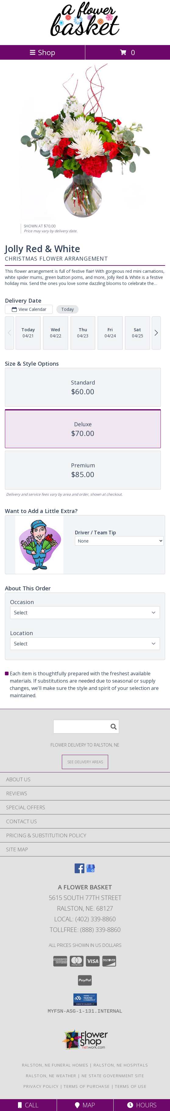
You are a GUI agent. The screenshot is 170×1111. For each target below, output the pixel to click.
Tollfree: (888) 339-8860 (85, 930)
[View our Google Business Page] (90, 871)
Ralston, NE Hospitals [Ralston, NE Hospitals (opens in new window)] (121, 1065)
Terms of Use (131, 1086)
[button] (85, 999)
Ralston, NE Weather (51, 1075)
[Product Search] (86, 726)
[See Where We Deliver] (85, 762)
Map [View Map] (85, 1105)
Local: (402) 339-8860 (85, 919)
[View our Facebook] (79, 871)
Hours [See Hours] (142, 1105)
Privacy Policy (40, 1086)
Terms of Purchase (87, 1086)
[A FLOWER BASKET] (85, 36)
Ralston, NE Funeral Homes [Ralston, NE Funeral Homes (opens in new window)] (55, 1065)
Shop (42, 52)
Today (67, 309)
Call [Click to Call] (28, 1105)
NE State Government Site (113, 1075)
